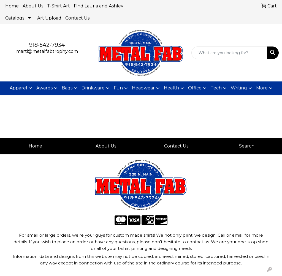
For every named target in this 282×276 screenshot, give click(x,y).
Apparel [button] (18, 88)
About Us (33, 6)
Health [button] (171, 88)
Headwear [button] (143, 88)
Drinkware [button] (93, 88)
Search (246, 146)
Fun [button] (118, 88)
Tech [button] (216, 88)
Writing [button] (239, 88)
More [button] (262, 88)
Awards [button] (44, 88)
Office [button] (195, 88)
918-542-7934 (47, 45)
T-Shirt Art (58, 6)
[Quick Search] (229, 53)
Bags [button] (67, 88)
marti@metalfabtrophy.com (47, 51)
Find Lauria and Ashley (98, 6)
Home (12, 6)
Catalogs (14, 18)
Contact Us (77, 18)
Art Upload (49, 18)
